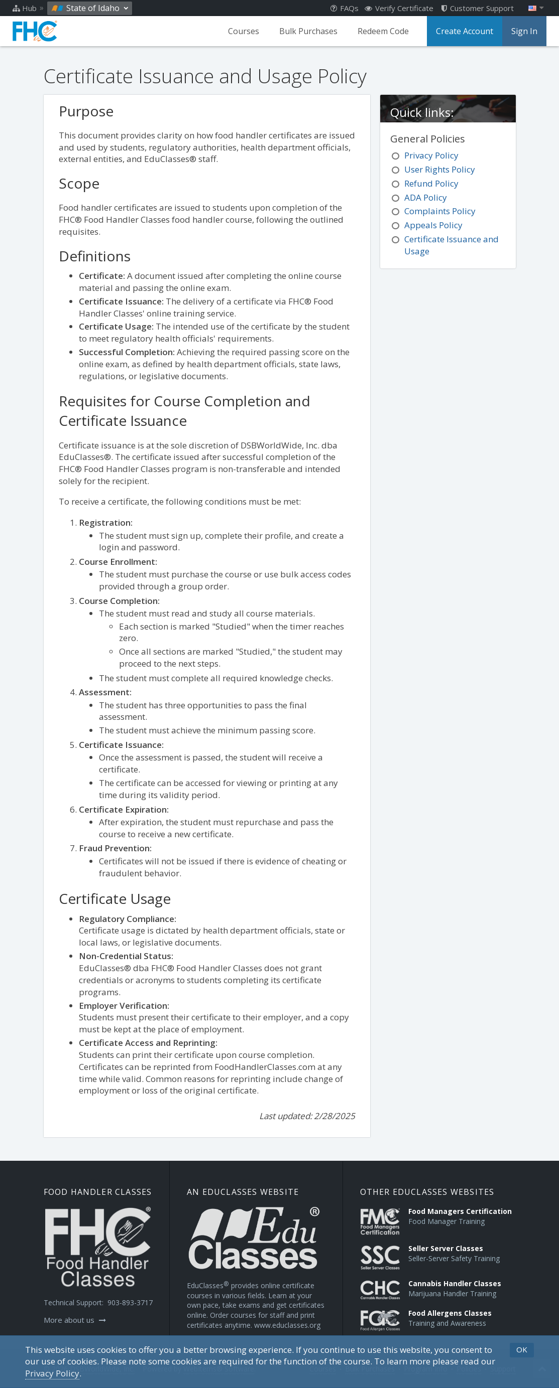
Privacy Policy (431, 155)
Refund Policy (431, 183)
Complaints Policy (440, 211)
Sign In (524, 31)
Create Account (464, 31)
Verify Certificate (399, 8)
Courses (243, 31)
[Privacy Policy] (52, 1373)
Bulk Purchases (308, 31)
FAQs (344, 8)
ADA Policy (425, 197)
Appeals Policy (433, 225)
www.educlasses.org (287, 1325)
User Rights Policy (439, 169)
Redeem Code (383, 31)
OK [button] (521, 1349)
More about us (75, 1320)
